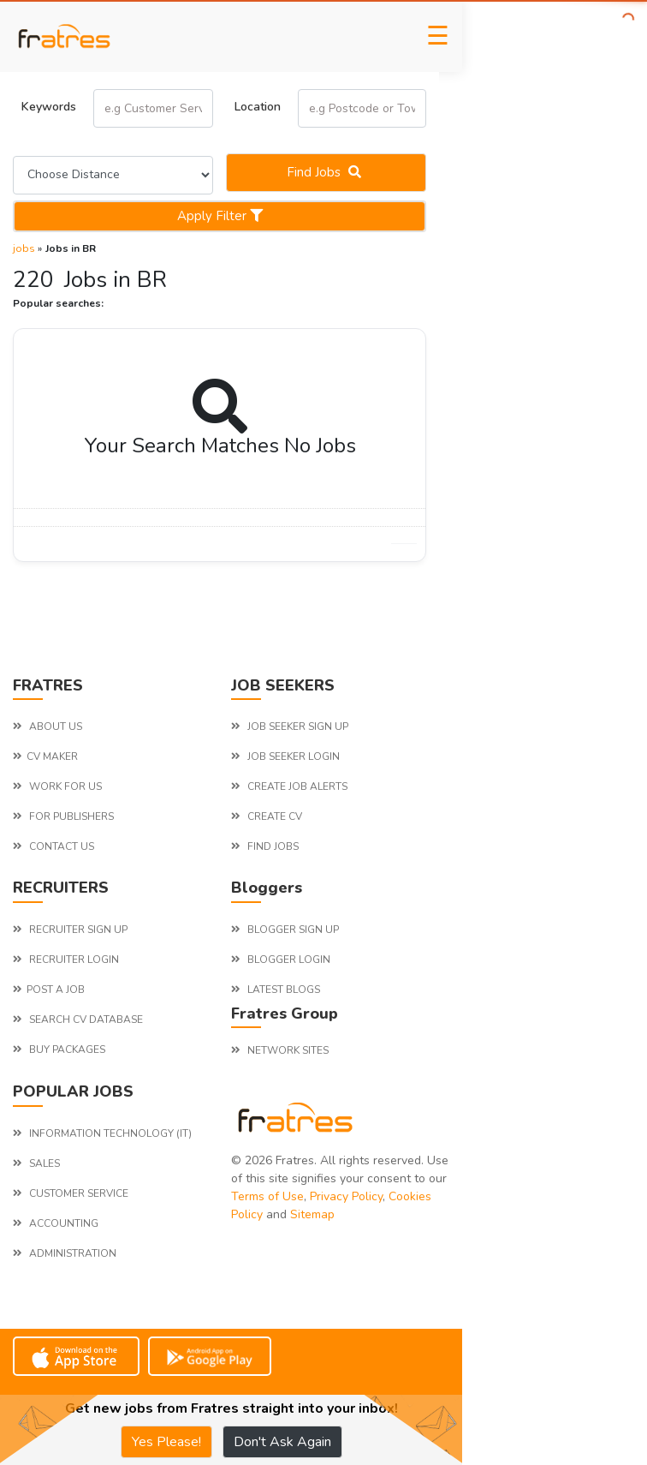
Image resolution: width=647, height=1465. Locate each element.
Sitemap (312, 1214)
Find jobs (326, 172)
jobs (24, 248)
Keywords (48, 107)
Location (257, 107)
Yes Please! (166, 1441)
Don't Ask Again (282, 1441)
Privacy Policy (346, 1196)
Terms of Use (267, 1196)
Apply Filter (220, 215)
